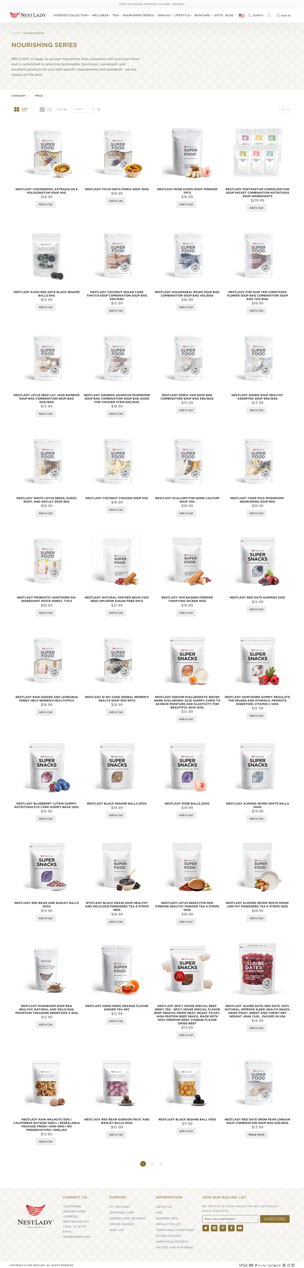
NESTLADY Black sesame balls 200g (117, 802)
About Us (164, 1205)
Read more (256, 1133)
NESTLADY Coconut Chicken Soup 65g (117, 497)
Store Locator (168, 1234)
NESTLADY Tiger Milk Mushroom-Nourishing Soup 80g (257, 498)
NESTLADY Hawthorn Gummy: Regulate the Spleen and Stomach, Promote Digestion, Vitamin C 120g (257, 699)
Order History (121, 1223)
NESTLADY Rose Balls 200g (187, 802)
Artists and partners (174, 1246)
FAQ (159, 1211)
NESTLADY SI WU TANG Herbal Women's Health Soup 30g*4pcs (117, 697)
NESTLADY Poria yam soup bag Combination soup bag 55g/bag (187, 395)
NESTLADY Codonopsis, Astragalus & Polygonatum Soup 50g (47, 190)
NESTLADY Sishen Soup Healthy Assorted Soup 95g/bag (257, 395)
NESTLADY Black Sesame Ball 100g (187, 1118)
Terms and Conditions (175, 1228)
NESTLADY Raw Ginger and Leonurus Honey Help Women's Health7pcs (47, 697)
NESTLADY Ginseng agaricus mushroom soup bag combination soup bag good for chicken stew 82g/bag (117, 397)
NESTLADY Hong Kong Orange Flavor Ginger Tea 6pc (116, 1006)
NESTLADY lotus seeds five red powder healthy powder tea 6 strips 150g (187, 905)
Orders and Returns (127, 1217)
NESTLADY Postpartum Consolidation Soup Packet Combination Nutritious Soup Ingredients (257, 192)
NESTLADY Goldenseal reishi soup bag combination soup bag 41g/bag (187, 292)
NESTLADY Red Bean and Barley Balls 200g (46, 903)
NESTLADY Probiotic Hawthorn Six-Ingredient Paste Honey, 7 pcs (46, 598)
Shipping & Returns (172, 1240)
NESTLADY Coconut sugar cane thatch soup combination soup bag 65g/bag (117, 294)
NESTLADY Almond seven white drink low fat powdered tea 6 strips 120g (257, 903)
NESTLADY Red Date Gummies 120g (257, 596)
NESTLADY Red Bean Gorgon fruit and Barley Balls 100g (116, 1120)
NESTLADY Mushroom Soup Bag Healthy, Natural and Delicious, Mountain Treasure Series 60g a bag (46, 1008)
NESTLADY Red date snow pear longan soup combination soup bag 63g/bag (257, 1120)
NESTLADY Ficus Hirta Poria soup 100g (117, 188)
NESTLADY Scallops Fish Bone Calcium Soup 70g (187, 498)
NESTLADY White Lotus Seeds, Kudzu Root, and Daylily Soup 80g (46, 498)
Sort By (62, 108)
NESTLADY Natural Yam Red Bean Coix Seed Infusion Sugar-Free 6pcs (117, 598)
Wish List (116, 1228)
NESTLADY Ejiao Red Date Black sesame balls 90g (47, 292)
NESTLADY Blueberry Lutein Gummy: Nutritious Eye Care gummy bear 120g (46, 804)
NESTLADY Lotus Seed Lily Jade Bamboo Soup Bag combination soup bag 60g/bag (46, 397)
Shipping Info (167, 1217)
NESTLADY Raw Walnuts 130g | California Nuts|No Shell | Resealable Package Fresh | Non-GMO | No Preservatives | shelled (46, 1123)
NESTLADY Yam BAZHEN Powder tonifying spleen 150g (187, 598)
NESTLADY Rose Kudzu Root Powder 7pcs (187, 190)
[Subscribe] (275, 1218)
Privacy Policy (168, 1223)
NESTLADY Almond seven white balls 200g (257, 804)
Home (16, 31)
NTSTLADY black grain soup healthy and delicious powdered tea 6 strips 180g (117, 905)
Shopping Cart (121, 1211)
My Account (119, 1205)
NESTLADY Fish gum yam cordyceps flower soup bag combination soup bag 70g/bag (257, 294)
